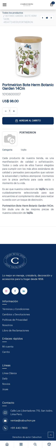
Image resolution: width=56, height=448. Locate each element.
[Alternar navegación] (4, 5)
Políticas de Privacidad (14, 320)
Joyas (5, 389)
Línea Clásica (9, 373)
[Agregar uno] (14, 111)
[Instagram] (6, 291)
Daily (4, 378)
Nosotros (7, 325)
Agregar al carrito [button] (28, 120)
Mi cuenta (7, 347)
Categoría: (7, 150)
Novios (6, 384)
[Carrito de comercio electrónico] (51, 5)
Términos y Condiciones (16, 309)
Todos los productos (12, 13)
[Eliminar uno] (5, 111)
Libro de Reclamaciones (15, 330)
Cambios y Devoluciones (16, 314)
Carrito (6, 352)
